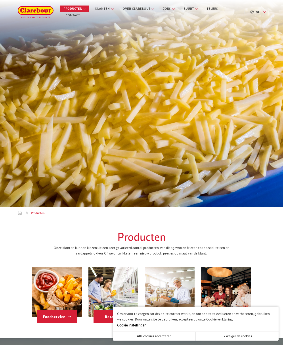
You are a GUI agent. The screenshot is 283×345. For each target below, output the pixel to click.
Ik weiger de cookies (237, 336)
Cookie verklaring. (219, 319)
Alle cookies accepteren (154, 336)
